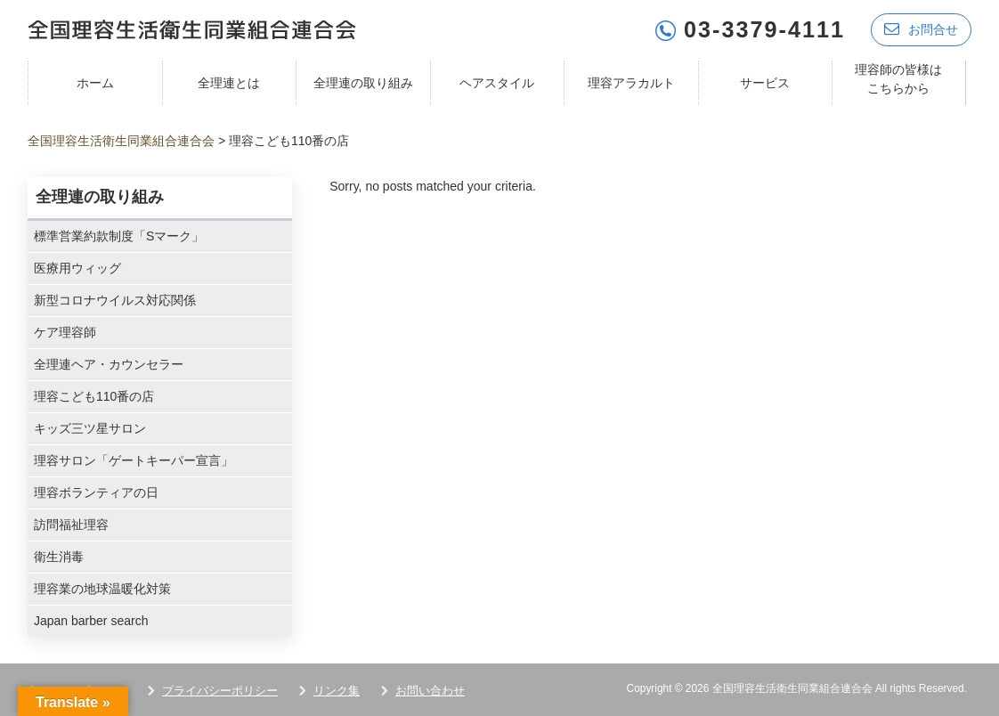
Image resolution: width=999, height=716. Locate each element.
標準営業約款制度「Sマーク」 (119, 236)
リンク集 (336, 690)
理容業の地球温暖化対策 (102, 589)
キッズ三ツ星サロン (90, 428)
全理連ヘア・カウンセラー (108, 364)
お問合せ (921, 29)
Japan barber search (91, 621)
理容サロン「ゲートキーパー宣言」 (133, 460)
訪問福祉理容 (71, 524)
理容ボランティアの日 (96, 492)
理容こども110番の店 (94, 396)
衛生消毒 (59, 556)
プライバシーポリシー (220, 690)
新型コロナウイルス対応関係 (115, 300)
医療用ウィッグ (77, 268)
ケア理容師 (65, 332)
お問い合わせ (430, 690)
